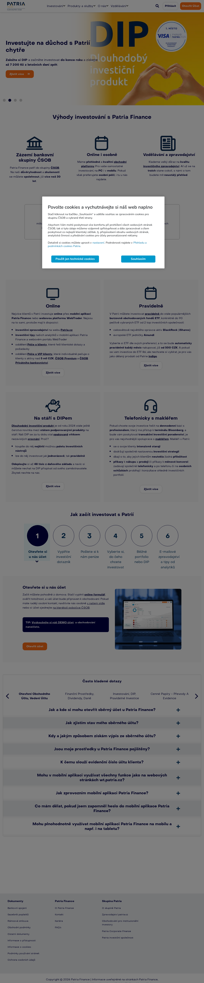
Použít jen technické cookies (75, 259)
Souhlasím (138, 259)
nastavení (98, 243)
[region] (103, 232)
